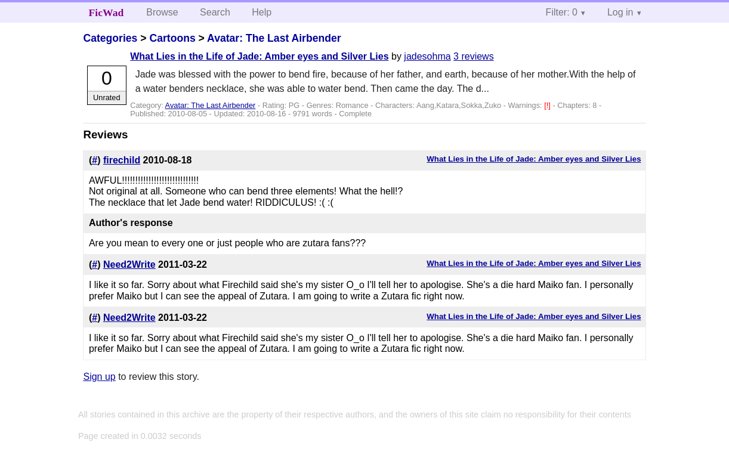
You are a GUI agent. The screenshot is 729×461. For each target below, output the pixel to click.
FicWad (106, 12)
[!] (548, 105)
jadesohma (427, 56)
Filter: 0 (561, 12)
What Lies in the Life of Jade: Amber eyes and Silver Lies (259, 56)
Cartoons (172, 38)
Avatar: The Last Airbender (274, 38)
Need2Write (129, 264)
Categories (110, 38)
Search (215, 12)
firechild (121, 160)
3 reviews (473, 56)
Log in (620, 12)
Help (261, 12)
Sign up (99, 377)
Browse (162, 12)
